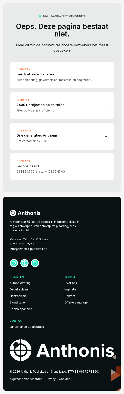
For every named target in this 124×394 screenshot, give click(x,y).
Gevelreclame (19, 289)
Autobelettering (20, 283)
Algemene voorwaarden (26, 379)
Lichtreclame (18, 296)
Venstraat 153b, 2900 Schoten (30, 239)
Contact (69, 296)
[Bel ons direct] (62, 166)
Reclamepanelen (21, 309)
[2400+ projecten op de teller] (62, 105)
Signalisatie (17, 302)
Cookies (64, 379)
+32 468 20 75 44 (22, 244)
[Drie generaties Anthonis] (62, 136)
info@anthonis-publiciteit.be (28, 249)
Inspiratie (70, 289)
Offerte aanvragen (76, 302)
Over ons (70, 283)
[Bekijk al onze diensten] (62, 75)
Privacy (51, 379)
